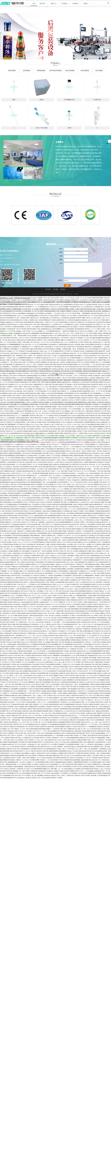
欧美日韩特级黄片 (79, 537)
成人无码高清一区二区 (99, 324)
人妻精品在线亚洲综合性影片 (37, 582)
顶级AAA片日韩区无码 (52, 318)
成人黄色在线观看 (62, 482)
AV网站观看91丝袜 (54, 493)
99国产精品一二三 (72, 553)
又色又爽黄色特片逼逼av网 (55, 395)
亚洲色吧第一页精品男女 (103, 582)
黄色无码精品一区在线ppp (92, 455)
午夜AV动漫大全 (51, 375)
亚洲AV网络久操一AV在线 (95, 706)
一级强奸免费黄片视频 (6, 440)
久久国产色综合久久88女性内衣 (63, 462)
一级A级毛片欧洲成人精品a (50, 715)
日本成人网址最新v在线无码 (90, 717)
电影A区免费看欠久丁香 (87, 569)
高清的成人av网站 (38, 351)
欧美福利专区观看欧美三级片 (19, 713)
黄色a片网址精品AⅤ (94, 453)
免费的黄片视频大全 (60, 340)
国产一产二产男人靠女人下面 (93, 724)
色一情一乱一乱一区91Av (89, 466)
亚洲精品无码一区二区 (31, 360)
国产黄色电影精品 (40, 771)
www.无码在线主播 (72, 453)
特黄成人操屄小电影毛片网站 (18, 606)
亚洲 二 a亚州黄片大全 (59, 535)
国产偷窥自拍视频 (38, 689)
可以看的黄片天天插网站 (21, 529)
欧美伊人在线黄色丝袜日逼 (20, 442)
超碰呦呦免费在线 (5, 482)
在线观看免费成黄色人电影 (92, 422)
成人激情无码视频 (79, 655)
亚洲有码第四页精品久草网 (84, 493)
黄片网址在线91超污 (53, 362)
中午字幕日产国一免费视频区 (36, 522)
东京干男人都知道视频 (14, 684)
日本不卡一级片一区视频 (35, 680)
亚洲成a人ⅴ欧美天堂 (10, 484)
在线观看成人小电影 (40, 511)
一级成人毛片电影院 (79, 589)
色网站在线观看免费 (94, 504)
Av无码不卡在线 (68, 675)
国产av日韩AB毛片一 (104, 644)
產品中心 (54, 3)
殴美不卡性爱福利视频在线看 (56, 533)
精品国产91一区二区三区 (51, 602)
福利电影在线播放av (89, 766)
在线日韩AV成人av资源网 (58, 682)
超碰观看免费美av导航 (40, 515)
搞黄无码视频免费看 (40, 517)
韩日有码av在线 (98, 369)
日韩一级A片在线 (19, 540)
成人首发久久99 (28, 769)
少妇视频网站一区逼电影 (75, 606)
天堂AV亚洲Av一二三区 (88, 364)
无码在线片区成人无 (53, 740)
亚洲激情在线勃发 (75, 640)
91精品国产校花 (80, 651)
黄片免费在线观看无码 (29, 393)
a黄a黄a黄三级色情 (30, 777)
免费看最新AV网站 (45, 566)
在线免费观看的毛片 (51, 749)
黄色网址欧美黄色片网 (13, 515)
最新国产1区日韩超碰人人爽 (67, 384)
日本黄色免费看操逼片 (44, 320)
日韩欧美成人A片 (20, 304)
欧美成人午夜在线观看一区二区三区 (80, 757)
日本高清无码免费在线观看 (78, 469)
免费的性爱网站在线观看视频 (57, 751)
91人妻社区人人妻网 (77, 311)
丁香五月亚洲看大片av (66, 302)
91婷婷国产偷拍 (96, 757)
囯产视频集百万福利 (57, 675)
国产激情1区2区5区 (101, 384)
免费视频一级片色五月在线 (48, 444)
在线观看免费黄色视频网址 (50, 437)
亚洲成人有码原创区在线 (83, 622)
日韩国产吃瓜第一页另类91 (94, 451)
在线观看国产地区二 (98, 746)
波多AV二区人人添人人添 (30, 622)
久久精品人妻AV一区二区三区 (62, 424)
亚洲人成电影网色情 (43, 329)
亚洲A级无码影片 (97, 729)
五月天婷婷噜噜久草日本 (17, 620)
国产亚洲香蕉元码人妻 (46, 589)
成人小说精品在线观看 (80, 740)
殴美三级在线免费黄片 (38, 562)
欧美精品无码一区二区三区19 (75, 340)
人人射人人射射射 (74, 333)
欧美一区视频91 (71, 597)
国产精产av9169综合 (62, 495)
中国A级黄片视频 (17, 571)
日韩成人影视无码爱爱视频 (77, 591)
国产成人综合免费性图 (96, 751)
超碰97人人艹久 (7, 697)
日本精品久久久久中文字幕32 (57, 555)
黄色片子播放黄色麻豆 (102, 520)
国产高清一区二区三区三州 (78, 633)
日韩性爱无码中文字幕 (8, 313)
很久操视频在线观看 (84, 553)
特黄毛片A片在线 (29, 511)
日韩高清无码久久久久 (79, 293)
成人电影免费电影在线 (62, 326)
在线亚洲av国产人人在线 (100, 342)
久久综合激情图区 (104, 637)
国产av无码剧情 (85, 406)
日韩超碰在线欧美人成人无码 (98, 555)
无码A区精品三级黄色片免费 (27, 709)
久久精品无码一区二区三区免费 (34, 304)
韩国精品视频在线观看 (64, 466)
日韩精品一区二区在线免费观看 (35, 762)
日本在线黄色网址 (78, 422)
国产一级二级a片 (21, 762)
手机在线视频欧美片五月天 (20, 502)
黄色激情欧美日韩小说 (56, 609)
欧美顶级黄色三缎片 (98, 473)
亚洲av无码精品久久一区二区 (95, 386)
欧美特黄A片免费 (95, 442)
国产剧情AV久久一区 (36, 646)
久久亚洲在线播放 (102, 775)
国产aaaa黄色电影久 (19, 777)
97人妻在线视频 (58, 735)
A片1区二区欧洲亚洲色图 (77, 577)
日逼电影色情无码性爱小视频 (19, 704)
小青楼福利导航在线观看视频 (71, 760)
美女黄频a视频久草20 (66, 464)
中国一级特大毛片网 (27, 569)
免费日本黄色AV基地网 (57, 435)
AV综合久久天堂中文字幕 (25, 338)
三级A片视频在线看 (88, 742)
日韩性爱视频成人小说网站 (66, 571)
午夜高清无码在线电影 (85, 324)
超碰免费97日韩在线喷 (28, 604)
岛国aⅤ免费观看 (33, 489)
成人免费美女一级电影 (33, 460)
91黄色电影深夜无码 (96, 629)
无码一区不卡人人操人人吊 (36, 595)
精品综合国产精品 (82, 378)
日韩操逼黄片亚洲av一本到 (44, 513)
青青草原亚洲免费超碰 (22, 624)
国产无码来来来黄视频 (64, 731)
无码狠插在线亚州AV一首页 (51, 302)
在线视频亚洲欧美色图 (74, 460)
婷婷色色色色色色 (84, 751)
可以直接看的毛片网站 (82, 720)
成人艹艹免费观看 (61, 444)
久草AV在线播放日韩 (57, 293)
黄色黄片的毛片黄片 (92, 413)
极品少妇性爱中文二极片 (72, 582)
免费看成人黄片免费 (70, 489)
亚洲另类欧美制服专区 (85, 711)
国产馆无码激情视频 (48, 440)
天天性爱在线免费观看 (17, 717)
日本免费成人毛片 (5, 729)
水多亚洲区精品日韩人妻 (91, 311)
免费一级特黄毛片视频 (97, 502)
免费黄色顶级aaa (32, 633)
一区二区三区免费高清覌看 (91, 649)
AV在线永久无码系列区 (46, 502)
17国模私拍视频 (66, 349)
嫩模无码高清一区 (39, 742)
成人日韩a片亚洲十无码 (66, 740)
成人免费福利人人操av (68, 411)
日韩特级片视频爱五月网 (71, 771)
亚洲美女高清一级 (55, 642)
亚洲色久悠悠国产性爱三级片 (54, 517)
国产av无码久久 (11, 735)
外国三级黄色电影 (76, 731)
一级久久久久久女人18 (58, 289)
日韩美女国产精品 (53, 635)
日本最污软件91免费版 (101, 506)
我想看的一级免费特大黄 (47, 706)
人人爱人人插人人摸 (8, 540)
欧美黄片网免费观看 (91, 697)
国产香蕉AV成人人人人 (42, 677)
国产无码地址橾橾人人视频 (42, 544)
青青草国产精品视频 (18, 693)
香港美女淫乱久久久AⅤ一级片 (67, 635)
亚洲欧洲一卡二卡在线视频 (68, 391)
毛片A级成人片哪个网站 (76, 631)
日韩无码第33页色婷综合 (10, 338)
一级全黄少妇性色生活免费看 (29, 720)
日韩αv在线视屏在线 (103, 340)
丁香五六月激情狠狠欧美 (97, 720)
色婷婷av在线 (85, 722)
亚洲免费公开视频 (13, 673)
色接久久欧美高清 (66, 429)
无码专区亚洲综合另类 (94, 431)
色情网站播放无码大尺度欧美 (91, 631)
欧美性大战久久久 (105, 486)
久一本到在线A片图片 (57, 729)
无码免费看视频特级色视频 (81, 418)
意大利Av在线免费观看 (80, 393)
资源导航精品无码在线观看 (10, 555)
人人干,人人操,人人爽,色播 (46, 386)
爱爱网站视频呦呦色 (99, 426)
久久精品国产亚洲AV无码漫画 (38, 666)
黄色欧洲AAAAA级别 (92, 591)
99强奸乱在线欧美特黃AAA (59, 320)
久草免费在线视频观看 (50, 291)
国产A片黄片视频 (33, 386)
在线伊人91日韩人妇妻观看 (90, 482)
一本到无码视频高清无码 (97, 495)
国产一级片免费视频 (66, 500)
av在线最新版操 (88, 351)
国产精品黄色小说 (73, 495)
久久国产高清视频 (48, 484)
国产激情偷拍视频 (43, 473)
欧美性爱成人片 (43, 631)
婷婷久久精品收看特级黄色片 (48, 311)
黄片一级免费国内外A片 (19, 635)
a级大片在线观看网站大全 (24, 749)
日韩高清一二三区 (22, 735)
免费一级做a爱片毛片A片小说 (18, 724)
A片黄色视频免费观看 (6, 289)
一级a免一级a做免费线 (77, 349)
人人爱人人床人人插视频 (79, 386)
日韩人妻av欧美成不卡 (32, 371)
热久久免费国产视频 (100, 360)
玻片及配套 (99, 70)
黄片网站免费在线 (35, 597)
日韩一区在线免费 (8, 402)
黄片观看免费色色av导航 (61, 449)
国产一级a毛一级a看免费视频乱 (101, 437)
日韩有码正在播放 (88, 557)
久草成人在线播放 (19, 706)
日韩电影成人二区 (39, 378)
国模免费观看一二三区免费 (101, 346)
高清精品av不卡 (63, 631)
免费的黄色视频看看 (74, 709)
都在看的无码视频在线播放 (24, 431)
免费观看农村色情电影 (8, 760)
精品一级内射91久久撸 (46, 424)
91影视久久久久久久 (36, 302)
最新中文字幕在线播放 (54, 366)
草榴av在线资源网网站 (69, 691)
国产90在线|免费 (32, 524)
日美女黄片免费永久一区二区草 (71, 406)
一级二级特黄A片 (56, 537)
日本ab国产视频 (68, 735)
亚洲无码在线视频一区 (6, 640)
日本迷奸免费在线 (66, 560)
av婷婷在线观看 (92, 595)
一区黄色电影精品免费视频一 (77, 566)
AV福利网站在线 (67, 511)
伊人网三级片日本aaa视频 (72, 653)
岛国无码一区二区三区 (90, 340)
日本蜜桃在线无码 (99, 557)
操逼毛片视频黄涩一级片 (56, 697)
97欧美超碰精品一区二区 (87, 613)
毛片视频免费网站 (100, 737)
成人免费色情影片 (48, 662)
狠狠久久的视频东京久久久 (82, 571)
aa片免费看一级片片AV (73, 544)
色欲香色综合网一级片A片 (90, 380)
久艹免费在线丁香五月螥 (75, 649)
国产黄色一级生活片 (22, 715)
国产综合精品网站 (55, 429)
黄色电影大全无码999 (26, 298)
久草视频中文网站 (99, 475)
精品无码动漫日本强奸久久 (18, 751)
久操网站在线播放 (94, 684)
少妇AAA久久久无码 (84, 484)
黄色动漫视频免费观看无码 (98, 513)
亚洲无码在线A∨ (50, 742)
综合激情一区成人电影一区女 (53, 657)
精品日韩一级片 (38, 557)
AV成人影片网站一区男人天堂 (35, 733)
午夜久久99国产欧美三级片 (75, 477)
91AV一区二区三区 (9, 435)
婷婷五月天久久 (77, 491)
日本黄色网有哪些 (68, 393)
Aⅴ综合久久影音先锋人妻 (95, 433)
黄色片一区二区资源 (18, 586)
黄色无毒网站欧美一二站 (26, 495)
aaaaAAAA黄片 (68, 589)
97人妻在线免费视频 (89, 444)
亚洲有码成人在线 (27, 711)
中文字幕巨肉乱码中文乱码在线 (93, 322)
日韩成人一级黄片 (81, 451)
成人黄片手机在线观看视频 (40, 369)
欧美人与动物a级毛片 (74, 480)
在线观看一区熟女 (56, 406)
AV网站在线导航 (65, 613)
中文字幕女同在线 (54, 413)
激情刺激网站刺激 (47, 680)
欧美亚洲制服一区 (12, 291)
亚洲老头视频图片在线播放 (55, 691)
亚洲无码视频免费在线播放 (8, 669)
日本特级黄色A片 (53, 344)
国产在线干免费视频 (26, 475)
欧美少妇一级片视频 (39, 318)
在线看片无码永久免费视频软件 (51, 655)
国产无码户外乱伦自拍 (62, 591)
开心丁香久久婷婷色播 (86, 446)
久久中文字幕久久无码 (91, 637)
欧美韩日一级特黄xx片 (82, 660)
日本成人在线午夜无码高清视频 (75, 724)
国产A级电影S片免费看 (64, 311)
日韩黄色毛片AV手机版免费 (92, 449)
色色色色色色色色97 (31, 500)
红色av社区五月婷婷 (86, 437)
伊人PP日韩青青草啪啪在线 (37, 542)
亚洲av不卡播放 (83, 602)
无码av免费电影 (41, 375)
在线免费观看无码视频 (45, 289)
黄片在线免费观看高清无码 (15, 433)
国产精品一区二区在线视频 (63, 706)
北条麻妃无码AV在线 (14, 629)
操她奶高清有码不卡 (8, 480)
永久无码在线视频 (24, 773)
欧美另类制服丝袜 (19, 726)
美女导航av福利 (100, 364)
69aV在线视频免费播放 (33, 353)
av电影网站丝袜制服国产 (14, 493)
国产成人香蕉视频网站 (94, 393)
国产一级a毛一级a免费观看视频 (80, 684)
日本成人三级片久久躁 (32, 589)
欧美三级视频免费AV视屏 (46, 649)
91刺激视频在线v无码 (14, 569)
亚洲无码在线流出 (105, 666)
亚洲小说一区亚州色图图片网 (25, 557)
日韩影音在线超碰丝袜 (74, 320)
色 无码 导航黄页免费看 (18, 335)
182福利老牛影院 (82, 315)
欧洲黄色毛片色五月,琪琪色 (87, 737)
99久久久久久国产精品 (34, 715)
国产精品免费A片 (43, 391)
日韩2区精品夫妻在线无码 (19, 469)
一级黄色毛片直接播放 (67, 331)
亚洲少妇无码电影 (47, 757)
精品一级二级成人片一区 (96, 404)
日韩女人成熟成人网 (89, 420)
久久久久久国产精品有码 (13, 746)
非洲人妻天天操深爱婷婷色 (12, 593)
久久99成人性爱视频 (62, 306)
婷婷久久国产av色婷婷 (96, 553)
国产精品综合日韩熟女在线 (66, 715)
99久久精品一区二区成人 (76, 449)
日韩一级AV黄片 (49, 615)
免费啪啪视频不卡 (98, 491)
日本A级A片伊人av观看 (82, 411)
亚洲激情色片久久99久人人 (36, 657)
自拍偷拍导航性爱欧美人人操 (57, 398)
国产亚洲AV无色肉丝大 (20, 522)
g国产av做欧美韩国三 (97, 662)
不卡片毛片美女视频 (89, 338)
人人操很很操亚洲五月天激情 (47, 693)
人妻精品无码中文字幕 (52, 522)
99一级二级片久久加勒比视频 (99, 320)
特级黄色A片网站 (81, 755)
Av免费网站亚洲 (62, 700)
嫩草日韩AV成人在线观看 (75, 291)
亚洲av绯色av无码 (102, 309)
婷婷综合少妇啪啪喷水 (79, 686)
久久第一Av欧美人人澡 (43, 411)
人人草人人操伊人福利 (54, 520)
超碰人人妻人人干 (63, 749)
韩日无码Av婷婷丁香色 (20, 680)
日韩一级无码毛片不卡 (43, 744)
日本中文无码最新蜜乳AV (90, 542)
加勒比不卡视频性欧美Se (56, 711)
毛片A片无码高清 (80, 517)
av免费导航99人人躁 (77, 382)
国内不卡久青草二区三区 (43, 435)
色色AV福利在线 (62, 291)
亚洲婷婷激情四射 (70, 622)
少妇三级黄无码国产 (27, 553)
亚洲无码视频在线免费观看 (40, 711)
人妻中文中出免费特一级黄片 (28, 477)
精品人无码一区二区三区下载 (65, 313)
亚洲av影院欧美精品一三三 (69, 626)
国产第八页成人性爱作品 (98, 682)
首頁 (34, 3)
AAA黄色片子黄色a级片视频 (43, 446)
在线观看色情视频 (31, 375)
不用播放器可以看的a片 (47, 335)
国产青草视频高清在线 (44, 584)
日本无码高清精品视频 (23, 484)
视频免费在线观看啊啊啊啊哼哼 (68, 442)
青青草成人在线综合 (50, 775)
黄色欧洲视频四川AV (21, 455)
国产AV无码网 (76, 753)
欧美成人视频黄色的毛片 (95, 764)
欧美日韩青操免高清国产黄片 (61, 757)
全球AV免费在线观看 (32, 729)
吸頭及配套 (12, 70)
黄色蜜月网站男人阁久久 (63, 562)
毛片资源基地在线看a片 (10, 302)
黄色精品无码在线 (92, 304)
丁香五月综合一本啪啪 (53, 613)
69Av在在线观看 (68, 293)
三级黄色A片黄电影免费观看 (10, 653)
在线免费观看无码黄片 (76, 549)
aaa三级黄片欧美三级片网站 (50, 384)
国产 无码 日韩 (50, 669)
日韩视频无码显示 (44, 309)
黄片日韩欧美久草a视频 (34, 422)
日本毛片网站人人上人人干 (55, 489)
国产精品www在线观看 (22, 737)
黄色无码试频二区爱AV (100, 295)
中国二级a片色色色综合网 (69, 366)
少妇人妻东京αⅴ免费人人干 (68, 595)
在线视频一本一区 (42, 331)
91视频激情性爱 (37, 384)
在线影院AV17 (10, 577)
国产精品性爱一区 (56, 717)
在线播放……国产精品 (92, 469)
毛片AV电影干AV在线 (77, 420)
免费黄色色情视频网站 (14, 453)
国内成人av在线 (70, 451)
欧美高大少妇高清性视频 (48, 491)
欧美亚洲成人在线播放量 (23, 669)
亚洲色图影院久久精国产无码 (43, 586)
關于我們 (43, 3)
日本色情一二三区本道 (95, 389)
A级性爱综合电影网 (8, 506)
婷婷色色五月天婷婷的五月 (88, 535)
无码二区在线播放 (38, 591)
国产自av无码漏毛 (99, 440)
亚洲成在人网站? (87, 426)
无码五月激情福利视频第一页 (99, 733)
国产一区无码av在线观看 (45, 551)
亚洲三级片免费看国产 (87, 395)
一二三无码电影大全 (31, 584)
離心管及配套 (70, 70)
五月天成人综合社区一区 (83, 671)
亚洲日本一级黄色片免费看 (39, 295)
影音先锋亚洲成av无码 (75, 506)
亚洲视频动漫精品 (12, 504)
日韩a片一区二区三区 (96, 391)
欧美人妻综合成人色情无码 (101, 446)
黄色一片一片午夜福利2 (47, 415)
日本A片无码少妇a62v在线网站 (84, 331)
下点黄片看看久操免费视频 (43, 406)
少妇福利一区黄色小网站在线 (77, 309)
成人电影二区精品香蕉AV (45, 346)
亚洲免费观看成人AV (67, 655)
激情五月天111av (106, 704)
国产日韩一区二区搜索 (63, 469)
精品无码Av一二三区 (43, 500)
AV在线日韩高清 (32, 640)
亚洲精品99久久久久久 (14, 384)
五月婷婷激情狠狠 (42, 344)
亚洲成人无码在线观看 (47, 449)
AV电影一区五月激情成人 (17, 740)
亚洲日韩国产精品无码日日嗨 (57, 364)
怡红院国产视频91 (80, 318)
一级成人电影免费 (55, 497)
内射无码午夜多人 (91, 309)
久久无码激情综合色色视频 (67, 318)
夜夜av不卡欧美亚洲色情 (79, 615)
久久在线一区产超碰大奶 (86, 700)
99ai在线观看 (106, 584)
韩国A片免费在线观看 (25, 653)
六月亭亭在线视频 (96, 671)
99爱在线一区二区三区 (21, 760)
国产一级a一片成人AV (81, 624)
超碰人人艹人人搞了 (70, 509)
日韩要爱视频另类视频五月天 (41, 769)
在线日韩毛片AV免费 (102, 702)
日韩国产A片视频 (78, 511)
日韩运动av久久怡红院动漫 (35, 735)
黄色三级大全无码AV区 (64, 371)
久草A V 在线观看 (24, 555)
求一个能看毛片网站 (81, 433)
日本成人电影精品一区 (33, 335)
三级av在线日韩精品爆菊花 (71, 609)
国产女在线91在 (9, 655)
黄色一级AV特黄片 (52, 629)
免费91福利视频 (80, 697)
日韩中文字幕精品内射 (19, 375)
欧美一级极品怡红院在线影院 (100, 711)
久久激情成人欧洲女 (50, 624)
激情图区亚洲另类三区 (38, 749)
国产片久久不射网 (75, 440)
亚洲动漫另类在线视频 (33, 497)
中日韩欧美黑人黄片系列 (53, 400)
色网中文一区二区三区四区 (61, 577)
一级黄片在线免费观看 (22, 666)
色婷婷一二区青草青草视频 (18, 589)
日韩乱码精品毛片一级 (56, 338)
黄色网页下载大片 (102, 589)
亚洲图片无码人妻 (103, 382)
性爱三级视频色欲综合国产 (8, 471)
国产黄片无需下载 (20, 429)
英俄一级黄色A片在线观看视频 (55, 582)
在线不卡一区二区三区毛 (73, 535)
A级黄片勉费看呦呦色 (21, 420)
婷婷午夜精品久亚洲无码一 (88, 753)
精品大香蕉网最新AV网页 (61, 440)
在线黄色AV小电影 (69, 517)
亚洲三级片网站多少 (105, 717)
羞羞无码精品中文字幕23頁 (16, 462)
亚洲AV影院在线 (57, 513)
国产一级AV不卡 (29, 620)
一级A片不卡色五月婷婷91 (68, 378)
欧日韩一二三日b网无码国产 (40, 475)
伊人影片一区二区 (86, 729)
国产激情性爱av (11, 451)
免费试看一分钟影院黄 (16, 769)
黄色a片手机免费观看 (22, 466)
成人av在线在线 (72, 335)
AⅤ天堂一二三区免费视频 (86, 771)
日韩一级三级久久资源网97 (26, 291)
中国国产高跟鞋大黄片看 (29, 395)
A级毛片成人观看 (9, 429)
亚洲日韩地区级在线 (6, 586)
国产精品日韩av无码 (82, 489)
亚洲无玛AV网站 (34, 415)
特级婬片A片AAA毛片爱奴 (68, 315)
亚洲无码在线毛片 (16, 575)
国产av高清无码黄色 (97, 531)
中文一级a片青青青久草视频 (27, 771)
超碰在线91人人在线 (90, 302)
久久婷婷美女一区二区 (41, 697)
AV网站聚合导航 (21, 651)
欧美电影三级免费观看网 (61, 709)
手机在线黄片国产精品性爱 (26, 742)
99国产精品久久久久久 (27, 515)
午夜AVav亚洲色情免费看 (28, 702)
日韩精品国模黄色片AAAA (24, 644)
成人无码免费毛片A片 (33, 444)
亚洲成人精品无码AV (90, 549)
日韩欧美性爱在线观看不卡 (36, 615)
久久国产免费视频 (88, 511)
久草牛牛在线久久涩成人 (64, 426)
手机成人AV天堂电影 (104, 304)
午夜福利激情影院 (101, 617)
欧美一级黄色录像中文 (62, 506)
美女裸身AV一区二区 (14, 702)
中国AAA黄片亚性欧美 (64, 529)
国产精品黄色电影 (104, 413)
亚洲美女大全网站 (102, 673)
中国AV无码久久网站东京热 (85, 475)
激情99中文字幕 (74, 613)
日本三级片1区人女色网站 (70, 551)
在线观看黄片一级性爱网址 (98, 749)
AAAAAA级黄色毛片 (80, 413)
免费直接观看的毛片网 (65, 344)
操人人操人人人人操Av (30, 364)
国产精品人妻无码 (53, 526)
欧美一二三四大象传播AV (15, 380)
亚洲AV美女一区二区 (31, 344)
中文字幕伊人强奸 (11, 651)
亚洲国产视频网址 (36, 531)
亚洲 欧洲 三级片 (71, 671)
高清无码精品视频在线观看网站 (56, 451)
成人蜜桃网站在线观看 (73, 398)
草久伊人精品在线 (7, 295)
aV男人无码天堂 (34, 342)
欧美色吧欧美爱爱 (90, 537)
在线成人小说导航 (5, 713)
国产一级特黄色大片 (78, 564)
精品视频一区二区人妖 (35, 662)
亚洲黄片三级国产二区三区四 (48, 455)
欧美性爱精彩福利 (29, 322)
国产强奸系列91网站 (83, 389)
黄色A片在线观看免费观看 (67, 704)
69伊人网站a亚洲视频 (87, 529)
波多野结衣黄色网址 (95, 418)
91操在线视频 (24, 753)
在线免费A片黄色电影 (15, 649)
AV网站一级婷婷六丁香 (12, 477)
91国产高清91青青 (26, 573)
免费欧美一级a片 (10, 677)
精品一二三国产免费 (29, 691)
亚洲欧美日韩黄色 (9, 737)
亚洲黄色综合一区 (76, 300)
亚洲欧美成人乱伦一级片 (92, 577)
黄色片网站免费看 (20, 371)
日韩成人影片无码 (84, 555)
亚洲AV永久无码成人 (46, 737)
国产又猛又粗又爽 (37, 573)
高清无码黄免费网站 (92, 611)
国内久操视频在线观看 (89, 673)
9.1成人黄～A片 (29, 326)
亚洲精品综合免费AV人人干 (12, 378)
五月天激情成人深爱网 (77, 522)
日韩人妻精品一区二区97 (18, 729)
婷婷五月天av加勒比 (92, 615)
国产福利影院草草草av (61, 649)
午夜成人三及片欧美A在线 (26, 446)
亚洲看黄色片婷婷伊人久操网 (12, 757)
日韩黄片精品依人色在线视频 (18, 353)
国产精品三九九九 (74, 749)
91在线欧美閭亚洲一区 (101, 742)
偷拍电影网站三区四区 (25, 689)
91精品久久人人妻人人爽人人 (101, 546)
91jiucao (44, 451)
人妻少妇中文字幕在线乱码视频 (59, 309)
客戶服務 (65, 3)
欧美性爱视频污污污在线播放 (72, 769)
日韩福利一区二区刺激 (79, 735)
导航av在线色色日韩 (63, 557)
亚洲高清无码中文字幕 (81, 404)
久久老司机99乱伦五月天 (71, 711)
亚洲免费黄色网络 (19, 402)
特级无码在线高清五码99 (94, 366)
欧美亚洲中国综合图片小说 (99, 313)
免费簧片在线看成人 (95, 704)
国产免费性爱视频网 (8, 564)
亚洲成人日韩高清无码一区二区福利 (97, 633)
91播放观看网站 (85, 586)
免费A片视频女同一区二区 (36, 704)
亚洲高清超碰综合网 (103, 595)
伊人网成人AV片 (6, 662)
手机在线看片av (17, 604)
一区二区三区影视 (69, 435)
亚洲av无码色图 (91, 384)
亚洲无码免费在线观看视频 (95, 298)
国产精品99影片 (22, 633)
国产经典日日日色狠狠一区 (44, 402)
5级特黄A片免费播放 (36, 484)
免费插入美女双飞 (56, 411)
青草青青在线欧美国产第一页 (19, 600)
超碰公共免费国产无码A (40, 298)
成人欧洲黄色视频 (83, 335)
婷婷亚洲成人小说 (84, 495)
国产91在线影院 (78, 338)
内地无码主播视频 (88, 560)
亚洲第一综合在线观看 (50, 540)
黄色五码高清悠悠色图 (66, 418)
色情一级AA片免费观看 (14, 546)
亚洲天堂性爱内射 (55, 500)
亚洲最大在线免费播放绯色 (77, 637)
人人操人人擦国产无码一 (100, 331)
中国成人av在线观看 (99, 398)
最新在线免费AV (33, 671)
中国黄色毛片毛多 (11, 749)
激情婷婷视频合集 (5, 755)
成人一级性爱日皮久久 (68, 457)
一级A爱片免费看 (62, 693)
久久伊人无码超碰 (75, 586)
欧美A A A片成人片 (50, 306)
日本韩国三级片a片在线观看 (74, 346)
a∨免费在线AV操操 (90, 713)
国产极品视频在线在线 (86, 609)
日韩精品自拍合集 (59, 660)
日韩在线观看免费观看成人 (35, 482)
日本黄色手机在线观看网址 (34, 451)
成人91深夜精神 (42, 489)
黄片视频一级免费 (58, 589)
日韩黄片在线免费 (105, 564)
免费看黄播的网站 (30, 717)
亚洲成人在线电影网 (40, 373)
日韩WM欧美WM (86, 662)
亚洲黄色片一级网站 (56, 777)
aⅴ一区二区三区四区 (97, 580)
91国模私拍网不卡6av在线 (85, 540)
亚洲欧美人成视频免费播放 (13, 309)
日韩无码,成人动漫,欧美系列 (89, 300)
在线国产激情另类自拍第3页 (52, 304)
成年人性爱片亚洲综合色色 (75, 444)
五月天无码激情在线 (23, 700)
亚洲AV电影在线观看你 (95, 600)
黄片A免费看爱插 (87, 326)
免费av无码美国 (105, 593)
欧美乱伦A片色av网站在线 (31, 631)
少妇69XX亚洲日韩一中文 (29, 391)
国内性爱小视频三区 (39, 626)
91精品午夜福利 (55, 353)
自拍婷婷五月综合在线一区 (98, 571)
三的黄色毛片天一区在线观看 (85, 691)
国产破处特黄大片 (88, 346)
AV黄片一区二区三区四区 (30, 609)
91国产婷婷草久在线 (13, 671)
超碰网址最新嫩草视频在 (80, 500)
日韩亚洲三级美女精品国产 (48, 460)
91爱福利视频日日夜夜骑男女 (52, 733)
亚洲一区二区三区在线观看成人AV (71, 717)
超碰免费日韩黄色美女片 (20, 524)
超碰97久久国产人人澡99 (100, 609)
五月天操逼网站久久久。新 (40, 389)
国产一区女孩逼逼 (92, 293)
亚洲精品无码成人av (78, 462)
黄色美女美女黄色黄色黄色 (18, 482)
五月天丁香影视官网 (29, 571)
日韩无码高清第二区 (78, 575)
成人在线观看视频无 (67, 304)
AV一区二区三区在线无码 (75, 482)
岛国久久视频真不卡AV (98, 551)
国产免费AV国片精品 (79, 675)
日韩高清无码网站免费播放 (58, 569)
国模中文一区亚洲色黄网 (84, 531)
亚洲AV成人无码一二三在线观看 (38, 600)
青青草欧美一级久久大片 (51, 442)
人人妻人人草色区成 (104, 769)
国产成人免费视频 (85, 653)
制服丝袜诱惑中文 (64, 322)
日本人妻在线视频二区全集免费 (28, 551)
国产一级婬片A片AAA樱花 (53, 626)
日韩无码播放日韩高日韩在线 (89, 769)
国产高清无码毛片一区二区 (9, 520)
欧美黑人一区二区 (32, 617)
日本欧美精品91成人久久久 (59, 342)
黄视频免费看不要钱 (76, 742)
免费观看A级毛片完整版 (94, 773)
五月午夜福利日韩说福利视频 (99, 406)
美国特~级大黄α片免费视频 (53, 762)
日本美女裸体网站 (79, 497)
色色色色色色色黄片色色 (43, 717)
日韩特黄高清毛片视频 (103, 731)
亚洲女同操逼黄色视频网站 (66, 373)
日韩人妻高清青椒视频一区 (40, 409)
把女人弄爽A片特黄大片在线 (24, 580)
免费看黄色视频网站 (50, 326)
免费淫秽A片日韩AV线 (103, 713)
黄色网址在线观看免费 (83, 391)
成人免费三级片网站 (42, 526)
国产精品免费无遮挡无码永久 (49, 466)
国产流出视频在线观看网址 (100, 620)
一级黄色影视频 (15, 720)
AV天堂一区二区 (30, 722)
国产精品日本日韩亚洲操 (91, 382)
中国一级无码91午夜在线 (32, 726)
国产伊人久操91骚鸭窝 (73, 604)
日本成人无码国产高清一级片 (61, 549)
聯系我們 (76, 3)
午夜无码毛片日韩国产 (75, 369)
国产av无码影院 (8, 660)
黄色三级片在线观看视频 (43, 682)
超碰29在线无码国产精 (91, 457)
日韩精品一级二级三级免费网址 (35, 775)
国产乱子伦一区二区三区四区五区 (56, 358)
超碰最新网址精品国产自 (102, 569)
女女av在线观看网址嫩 (91, 517)
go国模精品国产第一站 (100, 771)
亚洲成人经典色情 (87, 491)
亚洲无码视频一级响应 (95, 657)
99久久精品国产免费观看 (88, 362)
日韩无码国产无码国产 (67, 471)
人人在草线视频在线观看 (53, 651)
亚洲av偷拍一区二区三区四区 (89, 640)
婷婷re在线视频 (7, 766)
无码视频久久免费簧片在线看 (54, 771)
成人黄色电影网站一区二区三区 (51, 573)
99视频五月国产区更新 (65, 753)
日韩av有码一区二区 (94, 464)
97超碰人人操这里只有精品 (8, 715)
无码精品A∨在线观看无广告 (63, 615)
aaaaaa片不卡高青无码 (13, 298)
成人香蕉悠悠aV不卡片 (39, 629)
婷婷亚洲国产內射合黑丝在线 (65, 611)
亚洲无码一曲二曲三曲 (44, 675)
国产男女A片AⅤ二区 (80, 471)
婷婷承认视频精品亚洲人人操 (26, 695)
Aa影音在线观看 (82, 773)
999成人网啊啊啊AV (29, 682)
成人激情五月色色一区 (34, 404)
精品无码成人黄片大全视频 (31, 433)
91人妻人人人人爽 (84, 744)
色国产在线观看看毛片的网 (30, 549)
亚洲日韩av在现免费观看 (21, 489)
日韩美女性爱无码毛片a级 (38, 669)
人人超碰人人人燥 (40, 695)
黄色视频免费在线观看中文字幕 (57, 515)
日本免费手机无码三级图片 (53, 378)
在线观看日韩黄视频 (14, 526)
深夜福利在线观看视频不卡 (87, 289)
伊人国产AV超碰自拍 (66, 422)
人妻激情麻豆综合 (20, 577)
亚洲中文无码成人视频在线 (75, 542)
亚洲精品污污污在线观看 (70, 773)
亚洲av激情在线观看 (48, 564)
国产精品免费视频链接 (8, 455)
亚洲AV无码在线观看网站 (85, 546)
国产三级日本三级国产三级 (52, 595)
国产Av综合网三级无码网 (89, 775)
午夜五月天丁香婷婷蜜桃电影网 (65, 624)
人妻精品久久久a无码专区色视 (63, 564)
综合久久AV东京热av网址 (62, 742)
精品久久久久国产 (91, 318)
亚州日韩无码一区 (7, 524)
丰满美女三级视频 (65, 362)
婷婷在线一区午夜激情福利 (40, 493)
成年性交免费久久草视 (100, 529)
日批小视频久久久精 (75, 326)
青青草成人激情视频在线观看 (61, 722)
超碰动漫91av (7, 613)
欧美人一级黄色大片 (43, 609)
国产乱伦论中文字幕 (26, 591)
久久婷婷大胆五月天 (15, 473)
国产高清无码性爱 (81, 384)
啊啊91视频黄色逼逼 (91, 462)
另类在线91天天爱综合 (81, 704)
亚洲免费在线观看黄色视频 (42, 293)
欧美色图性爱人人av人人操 (16, 722)
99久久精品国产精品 (54, 391)
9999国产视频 (16, 642)
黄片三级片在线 (45, 353)
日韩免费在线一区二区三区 (18, 497)
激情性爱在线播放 (71, 682)
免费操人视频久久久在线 (43, 393)
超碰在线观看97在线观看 (18, 509)
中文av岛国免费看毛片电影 (21, 440)
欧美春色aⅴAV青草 (91, 589)
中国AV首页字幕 (58, 404)
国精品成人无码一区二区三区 (99, 626)
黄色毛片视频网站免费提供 (54, 511)
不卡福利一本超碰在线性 (13, 553)
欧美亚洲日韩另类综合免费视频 (9, 771)
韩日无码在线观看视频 (86, 440)
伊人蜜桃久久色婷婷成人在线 (40, 764)
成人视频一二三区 (59, 622)
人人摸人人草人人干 (49, 591)
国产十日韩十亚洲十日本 (32, 693)
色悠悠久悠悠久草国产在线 (64, 646)
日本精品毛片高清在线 (86, 398)
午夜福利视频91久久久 (55, 764)
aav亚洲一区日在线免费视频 (57, 593)
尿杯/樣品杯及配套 (55, 70)
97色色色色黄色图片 (104, 697)
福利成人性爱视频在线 (104, 333)
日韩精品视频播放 (18, 766)
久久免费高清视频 (10, 644)
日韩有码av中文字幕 (17, 631)
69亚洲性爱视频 (52, 702)
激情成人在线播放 (41, 691)
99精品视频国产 (82, 693)
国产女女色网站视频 (52, 373)
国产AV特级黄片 (29, 740)
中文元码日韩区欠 (17, 311)
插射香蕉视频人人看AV (6, 680)
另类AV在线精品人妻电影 (84, 515)
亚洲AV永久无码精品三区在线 (75, 351)
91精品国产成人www (59, 324)
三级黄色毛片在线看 (43, 364)
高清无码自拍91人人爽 (79, 644)
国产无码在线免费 (60, 671)
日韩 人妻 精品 (28, 380)
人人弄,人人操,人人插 (20, 675)
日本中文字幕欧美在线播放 (22, 564)
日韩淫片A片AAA (61, 542)
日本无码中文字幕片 (77, 766)
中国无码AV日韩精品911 (40, 575)
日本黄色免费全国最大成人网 (83, 746)
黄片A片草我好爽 (34, 737)
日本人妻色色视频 (77, 371)
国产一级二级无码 (102, 466)
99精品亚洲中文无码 (69, 433)
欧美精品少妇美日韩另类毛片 (88, 677)
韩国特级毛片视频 (73, 540)
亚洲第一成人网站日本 (98, 402)
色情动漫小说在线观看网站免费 (39, 673)
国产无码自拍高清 (68, 764)
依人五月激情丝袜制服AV (74, 358)
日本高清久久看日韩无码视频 (59, 617)
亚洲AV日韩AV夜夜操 (23, 449)
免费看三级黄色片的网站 (10, 602)
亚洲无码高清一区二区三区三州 (100, 586)
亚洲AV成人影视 (28, 533)
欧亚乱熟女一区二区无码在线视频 (71, 409)
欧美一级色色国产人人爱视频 (22, 531)
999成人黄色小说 (89, 360)
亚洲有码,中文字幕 (43, 640)
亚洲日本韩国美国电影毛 (52, 704)
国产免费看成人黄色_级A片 (99, 484)
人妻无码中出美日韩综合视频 (30, 649)
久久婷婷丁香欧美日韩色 (85, 342)
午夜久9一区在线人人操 (18, 500)
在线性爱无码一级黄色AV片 (23, 437)
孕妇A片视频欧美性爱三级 (32, 706)
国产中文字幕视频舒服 (65, 644)
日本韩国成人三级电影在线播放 (9, 551)
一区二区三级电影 (90, 702)
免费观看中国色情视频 (38, 644)
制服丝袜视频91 (102, 409)
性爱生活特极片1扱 (34, 466)
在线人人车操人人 (62, 775)
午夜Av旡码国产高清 (23, 426)
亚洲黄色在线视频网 (50, 382)
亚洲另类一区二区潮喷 (16, 622)
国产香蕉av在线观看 (100, 642)
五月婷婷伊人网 (50, 695)
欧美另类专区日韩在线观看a (64, 491)
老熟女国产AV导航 (39, 495)
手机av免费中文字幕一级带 (36, 382)
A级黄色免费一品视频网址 (93, 566)
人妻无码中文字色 (5, 720)
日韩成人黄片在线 (104, 615)
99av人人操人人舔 (59, 662)
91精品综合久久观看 (94, 373)
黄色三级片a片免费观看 (7, 733)
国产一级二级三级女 (39, 553)
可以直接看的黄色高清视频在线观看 (25, 513)
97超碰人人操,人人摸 (72, 484)
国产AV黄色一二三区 (54, 471)
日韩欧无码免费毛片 (58, 402)
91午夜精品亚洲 (10, 329)
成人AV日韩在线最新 (68, 329)
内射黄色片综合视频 (48, 380)
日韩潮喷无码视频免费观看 (9, 742)
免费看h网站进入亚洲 (13, 475)
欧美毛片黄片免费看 (102, 302)
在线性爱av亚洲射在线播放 (58, 544)
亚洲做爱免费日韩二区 (59, 351)
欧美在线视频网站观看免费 (90, 606)
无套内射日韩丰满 (77, 380)
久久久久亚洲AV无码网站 (24, 764)
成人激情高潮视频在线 (77, 642)
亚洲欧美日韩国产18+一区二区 (21, 295)
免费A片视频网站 (103, 664)
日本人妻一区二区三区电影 (72, 662)
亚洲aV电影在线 (65, 684)
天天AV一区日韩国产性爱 (90, 477)
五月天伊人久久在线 (69, 755)
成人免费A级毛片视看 (71, 533)
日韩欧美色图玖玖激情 (77, 702)
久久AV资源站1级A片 (87, 306)
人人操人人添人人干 (79, 520)
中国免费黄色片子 (77, 560)
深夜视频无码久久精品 (72, 324)
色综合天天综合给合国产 (41, 593)
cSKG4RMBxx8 (20, 435)
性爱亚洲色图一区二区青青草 (19, 560)
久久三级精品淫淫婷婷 (102, 444)
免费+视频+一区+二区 (57, 769)
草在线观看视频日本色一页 (26, 504)
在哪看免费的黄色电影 (103, 549)
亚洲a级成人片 (75, 437)
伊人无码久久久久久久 (67, 497)
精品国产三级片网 (11, 664)
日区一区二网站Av (5, 549)
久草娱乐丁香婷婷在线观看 (96, 489)
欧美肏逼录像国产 (63, 666)
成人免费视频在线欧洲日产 (51, 580)
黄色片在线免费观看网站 (40, 533)
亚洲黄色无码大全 (50, 553)
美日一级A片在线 (13, 709)
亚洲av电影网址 (21, 451)
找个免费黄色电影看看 (61, 335)
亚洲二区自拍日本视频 (74, 415)
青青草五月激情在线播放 (18, 613)
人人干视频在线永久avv (19, 444)
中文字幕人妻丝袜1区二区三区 (14, 682)
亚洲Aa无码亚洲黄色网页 (99, 709)
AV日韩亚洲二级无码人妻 (70, 657)
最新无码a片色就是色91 (74, 775)
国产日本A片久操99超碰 (26, 544)
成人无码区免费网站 (55, 329)
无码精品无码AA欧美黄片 (68, 473)
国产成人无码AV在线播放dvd (49, 753)
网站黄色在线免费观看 (17, 755)
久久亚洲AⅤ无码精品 (70, 584)
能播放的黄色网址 (79, 455)
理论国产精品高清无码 (49, 300)
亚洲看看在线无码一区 (94, 526)
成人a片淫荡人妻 (80, 457)
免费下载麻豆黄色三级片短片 (59, 566)
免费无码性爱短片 (98, 326)
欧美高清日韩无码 (18, 511)
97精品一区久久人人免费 (94, 740)
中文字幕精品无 (30, 362)
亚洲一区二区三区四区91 (45, 549)
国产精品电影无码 (50, 562)
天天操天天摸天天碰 (59, 346)
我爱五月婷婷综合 (54, 464)
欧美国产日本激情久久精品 (36, 442)
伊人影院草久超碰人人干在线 (60, 637)
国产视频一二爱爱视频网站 (82, 313)
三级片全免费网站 (52, 731)
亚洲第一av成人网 (45, 537)
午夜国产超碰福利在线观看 (45, 577)
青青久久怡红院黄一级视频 (8, 566)
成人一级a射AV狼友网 (84, 626)
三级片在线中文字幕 (28, 453)
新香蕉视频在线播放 (44, 729)
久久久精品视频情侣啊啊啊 (94, 651)
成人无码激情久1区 (43, 724)
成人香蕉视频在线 (94, 660)
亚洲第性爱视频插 (13, 495)
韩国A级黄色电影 (99, 497)
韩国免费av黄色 (96, 493)
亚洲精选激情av (62, 606)
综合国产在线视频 (93, 693)
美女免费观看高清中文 (20, 480)
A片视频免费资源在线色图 (79, 762)
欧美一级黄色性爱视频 (77, 562)
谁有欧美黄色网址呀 (82, 509)
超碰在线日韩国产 (23, 615)
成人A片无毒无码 (31, 751)
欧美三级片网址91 (7, 511)
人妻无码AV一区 (89, 642)
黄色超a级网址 (38, 453)
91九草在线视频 (6, 631)
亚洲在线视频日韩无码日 (89, 731)
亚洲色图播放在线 (36, 660)
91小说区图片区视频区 (59, 453)
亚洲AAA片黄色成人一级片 (26, 373)
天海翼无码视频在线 (71, 600)
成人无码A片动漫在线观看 (58, 546)
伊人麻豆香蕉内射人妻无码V (45, 462)
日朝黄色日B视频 (38, 580)
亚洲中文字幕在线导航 (27, 457)
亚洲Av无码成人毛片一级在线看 (48, 606)
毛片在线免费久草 (7, 444)
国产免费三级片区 (95, 593)
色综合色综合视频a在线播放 (79, 706)
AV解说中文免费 (92, 375)
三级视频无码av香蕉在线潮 (44, 755)
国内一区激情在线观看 (103, 753)
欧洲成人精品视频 (36, 686)
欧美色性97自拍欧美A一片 (46, 622)
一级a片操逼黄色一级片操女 (22, 660)
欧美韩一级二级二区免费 (50, 529)
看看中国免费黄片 (72, 546)
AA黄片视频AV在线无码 (33, 429)
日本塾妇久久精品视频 (31, 289)
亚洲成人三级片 (44, 684)
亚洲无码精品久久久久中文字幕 (37, 560)
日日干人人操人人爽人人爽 (63, 669)
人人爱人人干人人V (41, 702)
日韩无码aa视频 (100, 686)
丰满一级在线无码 (37, 437)
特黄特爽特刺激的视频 (45, 333)
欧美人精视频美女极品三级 (15, 533)
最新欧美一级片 (29, 293)
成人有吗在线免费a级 (73, 677)
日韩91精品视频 (65, 642)
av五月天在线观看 (83, 657)
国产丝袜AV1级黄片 (35, 426)
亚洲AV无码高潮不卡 (69, 697)
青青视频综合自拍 (32, 724)
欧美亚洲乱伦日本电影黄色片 (44, 709)
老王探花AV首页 (82, 366)
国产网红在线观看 (75, 722)
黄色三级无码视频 (66, 431)
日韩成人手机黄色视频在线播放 (51, 422)
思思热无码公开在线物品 (9, 460)
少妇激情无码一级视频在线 (82, 629)
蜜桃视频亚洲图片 (82, 595)
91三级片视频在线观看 (94, 762)
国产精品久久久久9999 (27, 593)
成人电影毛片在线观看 (6, 706)
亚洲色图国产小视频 (73, 555)
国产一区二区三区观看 (80, 353)
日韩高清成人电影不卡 (13, 731)
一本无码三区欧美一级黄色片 (58, 677)
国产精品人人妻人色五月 (18, 584)
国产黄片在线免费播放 (52, 644)
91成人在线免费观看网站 (42, 398)
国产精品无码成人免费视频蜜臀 (30, 333)
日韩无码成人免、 (43, 633)
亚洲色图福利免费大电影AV (56, 653)
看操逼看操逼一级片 (54, 431)
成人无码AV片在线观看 (35, 486)
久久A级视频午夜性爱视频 (67, 493)
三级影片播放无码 (92, 735)
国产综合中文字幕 (77, 466)
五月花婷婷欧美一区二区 (36, 624)
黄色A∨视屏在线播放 (96, 744)
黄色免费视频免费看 (32, 315)
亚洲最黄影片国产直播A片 (20, 582)
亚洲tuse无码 (5, 473)
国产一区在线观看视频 (49, 482)
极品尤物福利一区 (57, 773)
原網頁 (86, 3)
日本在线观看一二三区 (50, 313)
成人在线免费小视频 (78, 344)
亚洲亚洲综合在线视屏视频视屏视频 (62, 504)
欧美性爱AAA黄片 (31, 675)
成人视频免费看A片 (11, 373)
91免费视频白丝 (100, 289)
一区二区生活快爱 (20, 464)
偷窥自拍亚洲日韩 (36, 655)
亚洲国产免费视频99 (41, 362)
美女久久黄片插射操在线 (46, 420)
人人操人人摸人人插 (78, 424)
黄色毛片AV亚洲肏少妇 (77, 322)
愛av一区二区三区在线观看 (46, 671)
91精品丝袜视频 (89, 344)
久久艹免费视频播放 (91, 726)
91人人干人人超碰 (94, 329)
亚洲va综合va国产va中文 (18, 775)
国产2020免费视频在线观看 (9, 537)
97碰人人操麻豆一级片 (29, 355)
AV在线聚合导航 (72, 342)
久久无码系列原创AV (88, 358)
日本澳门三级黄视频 (14, 333)
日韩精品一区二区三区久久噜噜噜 (78, 526)
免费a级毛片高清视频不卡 (26, 306)
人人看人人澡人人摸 (41, 740)
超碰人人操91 (45, 555)
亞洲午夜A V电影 (68, 338)
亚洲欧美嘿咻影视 (34, 535)
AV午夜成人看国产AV (54, 315)
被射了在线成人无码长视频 (68, 651)
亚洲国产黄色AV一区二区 (22, 597)
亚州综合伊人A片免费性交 (38, 400)
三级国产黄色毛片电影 (27, 546)
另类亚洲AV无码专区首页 (48, 426)
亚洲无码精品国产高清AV (83, 733)
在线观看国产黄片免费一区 (61, 502)
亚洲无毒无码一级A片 (95, 355)
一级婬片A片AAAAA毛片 (51, 322)
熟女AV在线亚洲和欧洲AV (24, 664)
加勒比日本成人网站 (9, 420)
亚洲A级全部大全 (91, 520)
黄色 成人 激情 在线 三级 (96, 400)
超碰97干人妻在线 (52, 666)
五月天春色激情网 (89, 424)
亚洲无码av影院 (30, 677)
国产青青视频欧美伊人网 (29, 411)
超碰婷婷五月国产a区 (100, 560)
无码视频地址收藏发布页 (10, 695)
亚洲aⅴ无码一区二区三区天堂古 (48, 700)
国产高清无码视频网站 (19, 697)
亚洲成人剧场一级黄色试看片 (63, 380)
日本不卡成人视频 (94, 695)
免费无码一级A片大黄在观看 (45, 340)
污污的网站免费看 (34, 760)
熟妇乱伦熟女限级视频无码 (41, 338)
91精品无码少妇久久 (104, 604)
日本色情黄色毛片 (27, 637)
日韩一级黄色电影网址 (99, 597)
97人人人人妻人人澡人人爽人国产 (99, 722)
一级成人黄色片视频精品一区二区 (31, 757)
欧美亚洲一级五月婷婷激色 (58, 360)
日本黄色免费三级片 (74, 306)
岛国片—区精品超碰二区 (29, 744)
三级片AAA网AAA (61, 460)
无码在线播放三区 (27, 575)
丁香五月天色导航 (20, 329)
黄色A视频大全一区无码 (81, 355)
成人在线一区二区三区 (103, 480)
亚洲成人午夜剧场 (71, 695)
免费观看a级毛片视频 (85, 551)
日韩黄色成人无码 (7, 375)
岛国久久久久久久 (8, 529)
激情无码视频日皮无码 (10, 657)
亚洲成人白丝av (6, 717)
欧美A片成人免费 (84, 533)
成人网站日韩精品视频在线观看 (9, 306)
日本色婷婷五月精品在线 (100, 460)
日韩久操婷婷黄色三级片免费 (89, 664)
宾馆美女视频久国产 (100, 351)
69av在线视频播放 (20, 313)
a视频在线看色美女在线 (87, 760)
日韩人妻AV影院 (104, 469)
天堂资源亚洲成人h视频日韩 (57, 673)
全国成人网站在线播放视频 (69, 573)
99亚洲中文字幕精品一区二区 (19, 486)
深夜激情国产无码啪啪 (33, 491)
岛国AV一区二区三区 (44, 617)
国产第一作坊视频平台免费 (100, 515)
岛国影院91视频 (58, 433)
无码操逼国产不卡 (9, 437)
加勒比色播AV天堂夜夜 (17, 517)
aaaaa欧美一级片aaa (57, 446)
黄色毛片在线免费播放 (60, 415)
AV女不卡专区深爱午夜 (54, 560)
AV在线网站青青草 (35, 555)
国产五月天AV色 (17, 744)
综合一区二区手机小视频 (94, 315)
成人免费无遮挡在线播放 (35, 480)
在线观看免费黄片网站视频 (81, 513)
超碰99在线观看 (76, 529)
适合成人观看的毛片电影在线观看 (79, 666)
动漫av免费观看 (23, 671)
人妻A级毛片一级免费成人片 (96, 429)
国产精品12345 (63, 526)
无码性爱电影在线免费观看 (55, 295)
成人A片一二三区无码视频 (71, 446)
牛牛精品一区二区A (31, 331)
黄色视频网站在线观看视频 (57, 724)
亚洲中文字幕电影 (35, 449)
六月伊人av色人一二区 (43, 477)
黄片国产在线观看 (32, 506)
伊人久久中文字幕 (9, 331)
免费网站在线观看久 (52, 571)
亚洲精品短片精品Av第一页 (12, 686)
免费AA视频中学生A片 (80, 764)
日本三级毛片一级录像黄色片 (41, 569)
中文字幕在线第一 (91, 471)
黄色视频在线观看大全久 (74, 364)
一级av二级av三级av (46, 713)
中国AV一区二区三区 (16, 609)
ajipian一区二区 (48, 351)
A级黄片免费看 (64, 580)
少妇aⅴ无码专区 (42, 315)
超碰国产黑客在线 (99, 395)
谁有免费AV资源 (47, 453)
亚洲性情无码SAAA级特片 (40, 418)
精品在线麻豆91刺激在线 (75, 617)
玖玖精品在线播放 (43, 464)
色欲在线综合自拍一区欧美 (76, 524)
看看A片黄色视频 (51, 495)
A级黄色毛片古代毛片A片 (68, 400)
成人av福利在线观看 (24, 602)
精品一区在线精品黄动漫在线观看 (64, 355)
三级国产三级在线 (54, 640)
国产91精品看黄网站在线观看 (51, 664)
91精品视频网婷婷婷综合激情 (42, 457)
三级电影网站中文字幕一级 (42, 620)
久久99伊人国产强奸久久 (92, 486)
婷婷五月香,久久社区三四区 (43, 546)
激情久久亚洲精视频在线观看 (56, 600)
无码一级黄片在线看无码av (50, 486)
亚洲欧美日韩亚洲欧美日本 (40, 653)
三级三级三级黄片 (94, 509)
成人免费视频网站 (27, 493)
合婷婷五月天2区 (96, 635)
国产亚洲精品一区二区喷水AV (36, 469)
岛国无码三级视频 (8, 726)
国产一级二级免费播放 (13, 573)
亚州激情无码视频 (79, 486)
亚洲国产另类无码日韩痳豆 (86, 295)
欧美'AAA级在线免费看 (68, 733)
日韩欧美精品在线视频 (6, 489)
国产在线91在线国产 (53, 298)
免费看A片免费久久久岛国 (79, 431)
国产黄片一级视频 (85, 544)
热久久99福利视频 (46, 597)
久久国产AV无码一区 (97, 689)
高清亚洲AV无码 (75, 362)
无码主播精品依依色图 (70, 402)
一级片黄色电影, (89, 522)
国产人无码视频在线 (21, 506)
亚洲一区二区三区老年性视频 (88, 333)
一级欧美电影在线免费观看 (84, 597)
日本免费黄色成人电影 (66, 353)
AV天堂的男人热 (4, 589)
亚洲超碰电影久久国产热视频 (34, 313)
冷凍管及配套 (84, 70)
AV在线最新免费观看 (67, 537)
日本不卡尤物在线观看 (20, 617)
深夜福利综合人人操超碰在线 (75, 360)
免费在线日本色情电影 (50, 557)
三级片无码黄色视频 (67, 520)
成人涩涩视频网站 (13, 689)
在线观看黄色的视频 (73, 744)
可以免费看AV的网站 (21, 595)
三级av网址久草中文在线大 (73, 620)
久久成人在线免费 (16, 549)
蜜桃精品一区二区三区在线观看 (20, 300)
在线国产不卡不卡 (40, 571)
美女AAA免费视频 (77, 426)
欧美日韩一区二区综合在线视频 (100, 622)
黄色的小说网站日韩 (70, 720)
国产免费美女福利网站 (63, 300)
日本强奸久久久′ (25, 686)
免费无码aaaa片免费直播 (46, 433)
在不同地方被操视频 (94, 715)
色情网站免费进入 (72, 693)
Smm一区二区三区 (23, 542)
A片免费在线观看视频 (78, 646)
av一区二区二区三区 (45, 342)
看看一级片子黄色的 (24, 520)
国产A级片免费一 (30, 435)
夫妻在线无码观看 (69, 404)
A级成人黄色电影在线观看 (80, 504)
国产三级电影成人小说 (64, 702)
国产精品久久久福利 (84, 689)
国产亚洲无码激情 (16, 711)
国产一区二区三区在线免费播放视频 (98, 500)
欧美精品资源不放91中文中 (20, 611)
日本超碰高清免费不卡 (20, 422)
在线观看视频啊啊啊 (65, 522)
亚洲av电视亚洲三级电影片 (60, 713)
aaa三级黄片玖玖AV (84, 502)
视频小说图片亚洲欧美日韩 (89, 415)
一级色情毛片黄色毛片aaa (84, 573)
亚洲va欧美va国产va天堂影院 (22, 655)
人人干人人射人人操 (32, 635)
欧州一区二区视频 (33, 346)
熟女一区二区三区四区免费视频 (11, 457)
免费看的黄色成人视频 (84, 402)
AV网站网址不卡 (62, 480)
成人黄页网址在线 (94, 533)
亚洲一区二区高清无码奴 (102, 760)
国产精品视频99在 (73, 689)
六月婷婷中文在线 (33, 502)
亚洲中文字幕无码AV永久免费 (48, 371)
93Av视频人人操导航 (35, 753)
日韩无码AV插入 (56, 457)
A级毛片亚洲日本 (94, 335)
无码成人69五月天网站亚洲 (28, 642)
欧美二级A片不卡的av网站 (64, 375)
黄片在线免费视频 (92, 353)
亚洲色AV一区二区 (31, 464)
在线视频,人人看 (20, 331)
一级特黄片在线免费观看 (54, 575)
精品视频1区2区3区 (91, 644)
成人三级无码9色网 (44, 360)
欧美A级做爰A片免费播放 (53, 349)
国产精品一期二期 (63, 369)
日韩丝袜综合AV (87, 620)
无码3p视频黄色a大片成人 (7, 595)
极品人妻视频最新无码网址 (65, 455)
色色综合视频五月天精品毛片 (71, 395)
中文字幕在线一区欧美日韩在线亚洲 (96, 646)
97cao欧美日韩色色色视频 (22, 646)
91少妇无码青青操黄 (24, 537)
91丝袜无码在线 (105, 464)
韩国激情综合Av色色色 (60, 680)
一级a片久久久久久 (99, 700)
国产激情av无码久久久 (79, 304)
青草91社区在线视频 (103, 677)
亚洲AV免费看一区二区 (100, 669)
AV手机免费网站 (6, 535)
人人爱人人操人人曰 (47, 660)
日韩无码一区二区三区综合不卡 (42, 637)
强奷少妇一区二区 (34, 420)
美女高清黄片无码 (37, 664)
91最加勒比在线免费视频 (82, 593)
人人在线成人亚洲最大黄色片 (96, 378)
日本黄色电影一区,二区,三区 (31, 311)
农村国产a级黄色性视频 (59, 531)
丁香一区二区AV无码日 (42, 413)
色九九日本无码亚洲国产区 (92, 349)
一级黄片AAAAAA (80, 435)
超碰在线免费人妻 (11, 426)
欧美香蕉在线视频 (31, 366)
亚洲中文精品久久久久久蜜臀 (8, 700)
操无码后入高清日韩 (100, 540)
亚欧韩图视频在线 (83, 453)
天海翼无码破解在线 (80, 611)
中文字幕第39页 (20, 424)
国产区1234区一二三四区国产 (61, 586)
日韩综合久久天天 (11, 431)
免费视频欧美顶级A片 (54, 331)
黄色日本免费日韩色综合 (29, 340)
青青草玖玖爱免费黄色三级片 (46, 506)
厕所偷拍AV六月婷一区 (59, 737)
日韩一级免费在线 (17, 355)
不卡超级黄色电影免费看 (101, 511)
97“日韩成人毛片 (65, 664)
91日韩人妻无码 (35, 684)
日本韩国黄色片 (73, 580)
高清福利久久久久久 (27, 629)
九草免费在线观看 (61, 553)
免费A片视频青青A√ (87, 460)
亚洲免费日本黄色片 (65, 437)
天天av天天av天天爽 (32, 606)
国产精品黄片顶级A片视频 (7, 624)
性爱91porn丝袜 (90, 686)
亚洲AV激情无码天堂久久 (44, 746)
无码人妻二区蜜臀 (71, 515)
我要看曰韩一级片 (15, 562)
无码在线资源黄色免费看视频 (20, 535)
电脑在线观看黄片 (62, 689)
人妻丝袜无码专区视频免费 (90, 371)
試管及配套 (26, 70)
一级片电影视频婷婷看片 (59, 597)
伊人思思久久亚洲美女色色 (29, 320)
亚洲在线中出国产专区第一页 (45, 355)
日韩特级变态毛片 (101, 766)
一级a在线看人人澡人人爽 (84, 473)
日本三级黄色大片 (8, 422)
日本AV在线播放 (75, 664)
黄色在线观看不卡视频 (36, 602)
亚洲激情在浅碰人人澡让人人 (38, 520)
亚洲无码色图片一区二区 (84, 635)
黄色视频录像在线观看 (102, 338)
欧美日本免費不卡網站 (66, 413)
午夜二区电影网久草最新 (98, 544)
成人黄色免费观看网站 (22, 566)
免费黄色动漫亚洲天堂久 (64, 382)
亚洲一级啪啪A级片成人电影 (72, 729)
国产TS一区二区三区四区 (50, 480)
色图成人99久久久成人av (33, 424)
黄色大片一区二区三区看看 (9, 615)
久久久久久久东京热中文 (59, 604)
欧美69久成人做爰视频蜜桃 (8, 762)
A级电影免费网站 (65, 640)
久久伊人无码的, (45, 429)
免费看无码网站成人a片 (7, 522)
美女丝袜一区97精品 (72, 751)
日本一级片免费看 (5, 584)
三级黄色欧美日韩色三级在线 (31, 766)
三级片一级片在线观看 (43, 777)
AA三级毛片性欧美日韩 (77, 726)
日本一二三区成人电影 (75, 557)
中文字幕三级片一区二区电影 (30, 309)
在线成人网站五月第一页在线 (74, 673)
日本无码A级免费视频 (89, 617)
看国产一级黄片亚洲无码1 (28, 526)
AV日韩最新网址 (67, 575)
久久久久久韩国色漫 (88, 506)
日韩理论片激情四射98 (93, 435)
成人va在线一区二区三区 (80, 298)
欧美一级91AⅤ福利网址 (35, 529)
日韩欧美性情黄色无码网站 (11, 544)
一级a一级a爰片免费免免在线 (89, 409)
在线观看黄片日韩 (30, 586)
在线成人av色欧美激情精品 (40, 431)
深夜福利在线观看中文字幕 (36, 611)
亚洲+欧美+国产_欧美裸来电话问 (92, 291)
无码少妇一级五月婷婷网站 (15, 626)
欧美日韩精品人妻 (65, 633)
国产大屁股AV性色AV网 (40, 471)
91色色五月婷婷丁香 (66, 686)
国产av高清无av (53, 369)
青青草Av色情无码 (26, 562)
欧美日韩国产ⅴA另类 (57, 760)
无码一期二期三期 (47, 531)
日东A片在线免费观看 (27, 378)
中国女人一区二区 (78, 302)
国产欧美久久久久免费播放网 (44, 509)
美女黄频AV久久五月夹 (57, 720)
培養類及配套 (41, 70)
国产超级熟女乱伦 (58, 509)
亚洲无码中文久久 (54, 633)
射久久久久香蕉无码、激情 (8, 466)
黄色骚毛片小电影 (70, 660)
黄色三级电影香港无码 (91, 655)
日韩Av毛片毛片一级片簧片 (62, 420)
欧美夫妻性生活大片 (82, 695)
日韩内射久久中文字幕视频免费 (34, 540)
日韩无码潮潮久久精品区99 (43, 604)
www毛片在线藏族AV (78, 669)
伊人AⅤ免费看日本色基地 (39, 358)
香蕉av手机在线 (38, 291)
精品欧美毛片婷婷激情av (48, 766)
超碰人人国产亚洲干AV (44, 524)
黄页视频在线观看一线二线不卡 (51, 686)
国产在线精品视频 (51, 469)
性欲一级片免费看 (68, 513)
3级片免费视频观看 (9, 424)
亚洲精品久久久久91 (36, 564)
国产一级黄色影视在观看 (9, 764)
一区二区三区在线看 (8, 382)
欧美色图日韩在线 (7, 604)
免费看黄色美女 (73, 502)
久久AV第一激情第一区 (20, 640)
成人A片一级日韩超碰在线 (96, 624)
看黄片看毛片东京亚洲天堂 (80, 464)
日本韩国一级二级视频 (43, 642)
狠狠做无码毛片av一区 (94, 602)
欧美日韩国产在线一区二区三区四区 (40, 773)
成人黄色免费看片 (55, 684)
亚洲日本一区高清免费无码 (28, 746)
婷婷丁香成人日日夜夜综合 (66, 629)
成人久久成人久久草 (59, 484)
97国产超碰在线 (34, 537)
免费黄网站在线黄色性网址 (88, 480)
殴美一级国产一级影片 (21, 386)
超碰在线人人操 (85, 320)
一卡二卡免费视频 (39, 306)
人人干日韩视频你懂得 (81, 373)
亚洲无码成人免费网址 (36, 300)
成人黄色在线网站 (41, 395)
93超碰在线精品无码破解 (7, 646)
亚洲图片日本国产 (12, 542)
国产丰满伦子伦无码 (84, 580)
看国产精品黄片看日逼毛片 (80, 429)
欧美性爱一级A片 (83, 600)
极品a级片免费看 (21, 460)
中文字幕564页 (29, 517)
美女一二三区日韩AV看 (81, 715)
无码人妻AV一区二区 (47, 404)
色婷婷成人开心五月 (54, 473)
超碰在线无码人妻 (88, 369)
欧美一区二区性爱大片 (55, 475)
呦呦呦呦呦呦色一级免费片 (92, 575)
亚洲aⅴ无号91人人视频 (23, 302)
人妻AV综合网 (30, 697)
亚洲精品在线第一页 (34, 455)
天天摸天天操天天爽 (20, 733)
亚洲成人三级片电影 (92, 755)
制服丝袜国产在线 (58, 755)
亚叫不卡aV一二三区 (40, 731)
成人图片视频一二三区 (72, 289)
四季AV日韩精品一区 (83, 400)
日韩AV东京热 (26, 684)
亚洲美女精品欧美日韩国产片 (68, 389)
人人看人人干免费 (30, 402)
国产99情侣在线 (103, 640)
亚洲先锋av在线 (41, 613)
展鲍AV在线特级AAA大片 (96, 411)
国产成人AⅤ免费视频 (17, 691)
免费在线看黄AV (48, 735)
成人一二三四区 (104, 577)
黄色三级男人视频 (94, 666)
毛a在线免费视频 (30, 509)
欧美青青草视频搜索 (57, 393)
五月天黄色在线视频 (31, 577)
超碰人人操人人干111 (103, 318)
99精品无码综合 (39, 322)
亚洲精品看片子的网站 (10, 633)
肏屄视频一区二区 (54, 418)
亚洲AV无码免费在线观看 (19, 491)
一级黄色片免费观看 (46, 535)
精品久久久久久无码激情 (13, 753)
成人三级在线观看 (89, 524)
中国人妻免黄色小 (54, 389)
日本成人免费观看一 (58, 746)
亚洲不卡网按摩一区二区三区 (20, 662)
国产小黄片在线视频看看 (84, 584)
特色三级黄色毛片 (90, 562)
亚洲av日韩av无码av (34, 713)
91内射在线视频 (44, 497)
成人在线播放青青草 (19, 289)
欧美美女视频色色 (15, 591)
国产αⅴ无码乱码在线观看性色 (63, 386)
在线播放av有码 (38, 326)
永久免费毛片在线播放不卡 (58, 744)
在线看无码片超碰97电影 (47, 726)
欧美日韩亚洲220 (28, 626)
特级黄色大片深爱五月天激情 (42, 504)
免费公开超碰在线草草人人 (44, 324)
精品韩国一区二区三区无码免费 (36, 651)
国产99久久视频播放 (84, 442)
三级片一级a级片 (62, 540)
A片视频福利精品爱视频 (69, 475)
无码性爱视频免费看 (72, 737)
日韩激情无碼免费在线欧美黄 (24, 471)
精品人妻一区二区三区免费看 (43, 722)
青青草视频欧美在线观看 (92, 564)
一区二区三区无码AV (92, 675)
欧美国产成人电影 (96, 584)
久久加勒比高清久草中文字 (87, 582)
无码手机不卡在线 (42, 366)
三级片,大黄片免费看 (99, 573)
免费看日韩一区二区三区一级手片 (68, 602)
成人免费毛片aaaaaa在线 (84, 682)
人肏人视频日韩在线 (15, 637)
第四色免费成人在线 (40, 349)
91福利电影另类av (99, 306)
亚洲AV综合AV (89, 497)
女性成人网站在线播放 (8, 464)
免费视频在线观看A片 (50, 689)
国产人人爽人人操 (85, 749)
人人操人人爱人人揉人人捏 (60, 333)
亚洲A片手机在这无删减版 (66, 486)
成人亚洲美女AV (53, 631)
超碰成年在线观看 (66, 762)
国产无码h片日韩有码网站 (63, 766)
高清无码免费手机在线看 (101, 691)
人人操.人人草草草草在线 (80, 375)
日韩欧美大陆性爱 (50, 542)
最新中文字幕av (88, 669)
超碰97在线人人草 (23, 657)
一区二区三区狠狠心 (44, 720)
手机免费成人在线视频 (73, 569)
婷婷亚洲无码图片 (31, 329)
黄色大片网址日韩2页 (54, 409)
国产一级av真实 (70, 593)
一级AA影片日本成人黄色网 (76, 713)
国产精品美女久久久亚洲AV (59, 477)
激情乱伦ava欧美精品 (103, 726)
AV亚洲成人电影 (100, 524)
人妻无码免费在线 (86, 709)
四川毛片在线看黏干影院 (70, 295)
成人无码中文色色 (27, 384)
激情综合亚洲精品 (31, 613)
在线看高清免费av (9, 371)
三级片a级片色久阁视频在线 (16, 293)
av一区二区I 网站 (21, 677)
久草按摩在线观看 (5, 335)
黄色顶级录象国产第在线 (81, 329)
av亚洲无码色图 (4, 606)
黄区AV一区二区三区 (66, 298)
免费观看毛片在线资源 (73, 680)
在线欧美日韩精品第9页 (21, 382)
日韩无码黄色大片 (73, 700)
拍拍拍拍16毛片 (102, 353)
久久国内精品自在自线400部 (60, 524)
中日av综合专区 (37, 380)
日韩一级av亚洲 (34, 700)
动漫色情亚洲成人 (24, 673)
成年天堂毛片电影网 (30, 755)
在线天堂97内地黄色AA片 (58, 620)
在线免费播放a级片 (96, 653)
